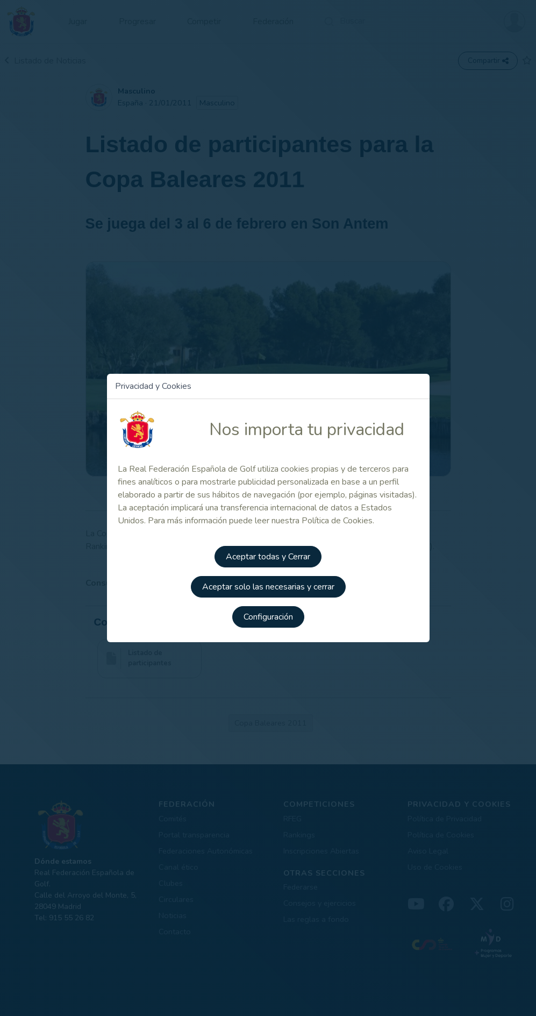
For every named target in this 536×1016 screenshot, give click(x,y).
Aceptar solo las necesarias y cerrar (268, 587)
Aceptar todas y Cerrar (268, 557)
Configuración (268, 617)
